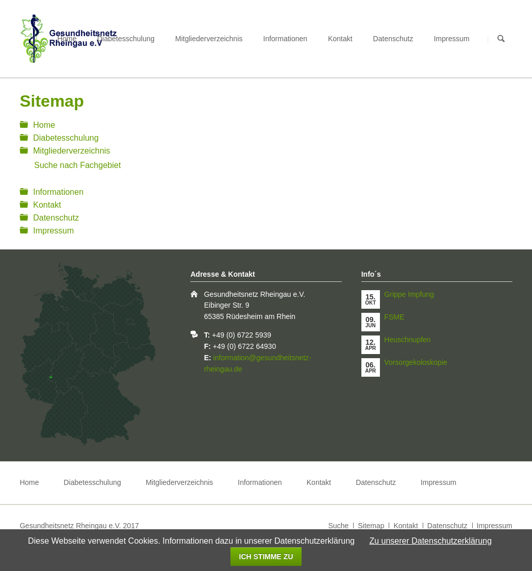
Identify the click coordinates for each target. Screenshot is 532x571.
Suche (338, 526)
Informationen (285, 39)
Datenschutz (393, 39)
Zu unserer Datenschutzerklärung (430, 540)
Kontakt (340, 39)
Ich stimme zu (266, 556)
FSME (394, 317)
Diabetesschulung (126, 39)
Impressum (451, 39)
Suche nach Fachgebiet (77, 165)
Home (66, 39)
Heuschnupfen (407, 339)
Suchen (501, 39)
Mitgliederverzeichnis (209, 39)
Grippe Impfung (409, 294)
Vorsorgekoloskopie (415, 362)
